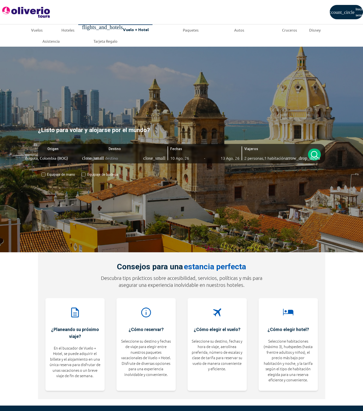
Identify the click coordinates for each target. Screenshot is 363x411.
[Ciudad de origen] (53, 158)
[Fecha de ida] (182, 158)
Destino (114, 149)
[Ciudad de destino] (114, 158)
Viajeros (250, 149)
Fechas (175, 149)
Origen (52, 149)
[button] (182, 158)
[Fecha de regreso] (227, 158)
